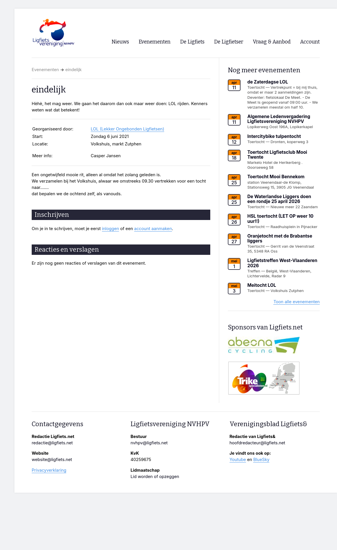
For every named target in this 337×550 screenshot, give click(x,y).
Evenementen (45, 69)
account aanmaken (153, 228)
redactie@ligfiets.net (52, 442)
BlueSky (261, 459)
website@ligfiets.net (52, 459)
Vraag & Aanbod (272, 42)
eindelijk (73, 69)
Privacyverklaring (49, 470)
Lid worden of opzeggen (154, 476)
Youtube (238, 459)
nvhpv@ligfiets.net (149, 442)
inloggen (110, 228)
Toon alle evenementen (296, 301)
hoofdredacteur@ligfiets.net (257, 442)
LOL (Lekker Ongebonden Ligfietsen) (127, 129)
